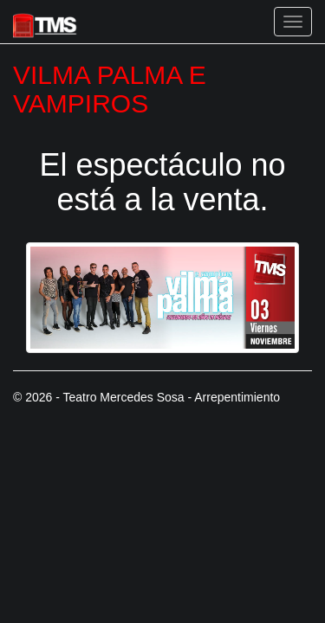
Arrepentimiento (237, 397)
